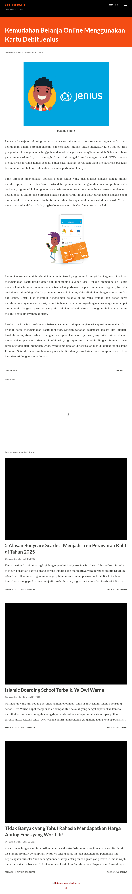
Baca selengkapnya (117, 589)
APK (66, 888)
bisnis (14, 371)
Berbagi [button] (120, 371)
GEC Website (15, 5)
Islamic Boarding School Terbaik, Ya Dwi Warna (54, 690)
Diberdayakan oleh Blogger (66, 883)
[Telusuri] (113, 4)
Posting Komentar (25, 589)
